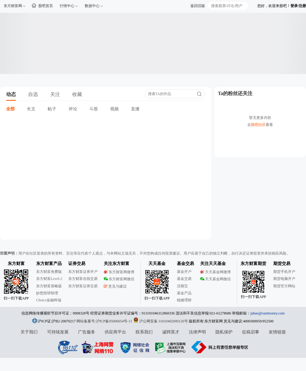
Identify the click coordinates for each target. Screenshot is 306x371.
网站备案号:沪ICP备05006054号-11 (104, 321)
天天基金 (157, 263)
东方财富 (16, 263)
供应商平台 (115, 332)
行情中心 (67, 6)
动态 (11, 94)
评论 (73, 109)
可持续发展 (58, 332)
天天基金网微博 (215, 272)
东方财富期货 (253, 263)
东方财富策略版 (49, 286)
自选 (33, 94)
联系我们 (144, 332)
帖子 (52, 109)
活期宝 (182, 286)
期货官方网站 (284, 286)
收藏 (77, 94)
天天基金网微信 (215, 279)
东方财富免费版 (49, 272)
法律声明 (197, 332)
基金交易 (184, 279)
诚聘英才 (170, 332)
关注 (55, 94)
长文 (31, 109)
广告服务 (86, 332)
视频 (114, 109)
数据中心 (92, 6)
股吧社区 (258, 125)
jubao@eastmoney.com (267, 313)
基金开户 (184, 272)
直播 (135, 109)
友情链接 (277, 332)
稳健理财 (184, 300)
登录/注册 (298, 6)
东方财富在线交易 (83, 279)
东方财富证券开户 (83, 272)
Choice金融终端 (48, 300)
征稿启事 (250, 332)
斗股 (93, 109)
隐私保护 (224, 332)
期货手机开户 (284, 272)
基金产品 (184, 293)
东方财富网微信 (119, 279)
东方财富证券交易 (83, 286)
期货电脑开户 (284, 279)
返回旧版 (197, 6)
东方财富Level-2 (49, 279)
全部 (10, 109)
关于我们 (29, 332)
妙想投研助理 (47, 293)
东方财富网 (13, 6)
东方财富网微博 (119, 272)
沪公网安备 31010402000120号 (160, 321)
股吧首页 (45, 6)
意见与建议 (115, 286)
